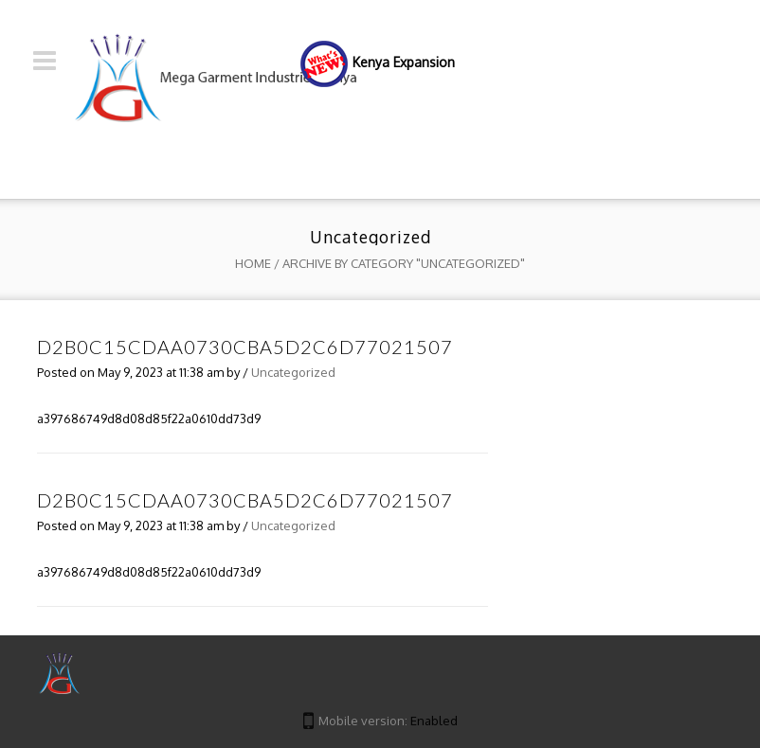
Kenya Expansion (404, 62)
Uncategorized (293, 372)
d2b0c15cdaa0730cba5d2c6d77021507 (245, 346)
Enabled (434, 720)
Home (253, 263)
